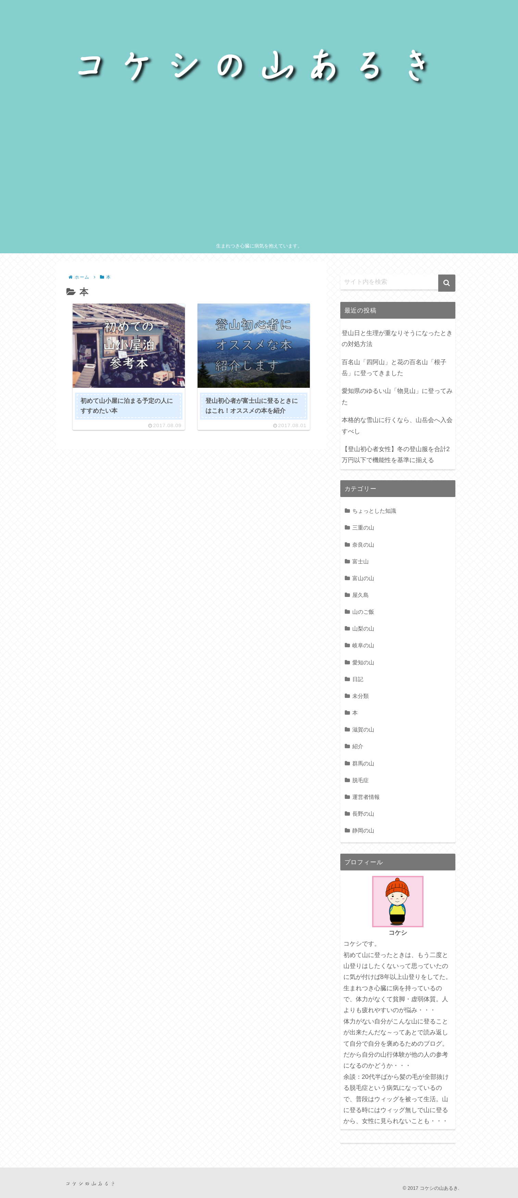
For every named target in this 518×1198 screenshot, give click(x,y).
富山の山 (363, 578)
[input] (397, 282)
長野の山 (363, 814)
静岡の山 (363, 830)
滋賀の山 (363, 729)
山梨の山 (363, 628)
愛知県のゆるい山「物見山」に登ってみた (397, 396)
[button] (446, 283)
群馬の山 (363, 763)
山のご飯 (363, 612)
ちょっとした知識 (374, 511)
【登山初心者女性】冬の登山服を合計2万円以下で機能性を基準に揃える (396, 454)
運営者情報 (366, 797)
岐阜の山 (363, 645)
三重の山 (363, 527)
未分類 (360, 696)
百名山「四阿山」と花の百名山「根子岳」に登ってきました (394, 368)
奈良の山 (363, 544)
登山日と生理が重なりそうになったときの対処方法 (397, 338)
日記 (357, 679)
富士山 (360, 561)
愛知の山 (363, 662)
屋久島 (360, 595)
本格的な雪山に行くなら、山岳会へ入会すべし (397, 425)
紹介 (357, 746)
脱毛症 (360, 780)
